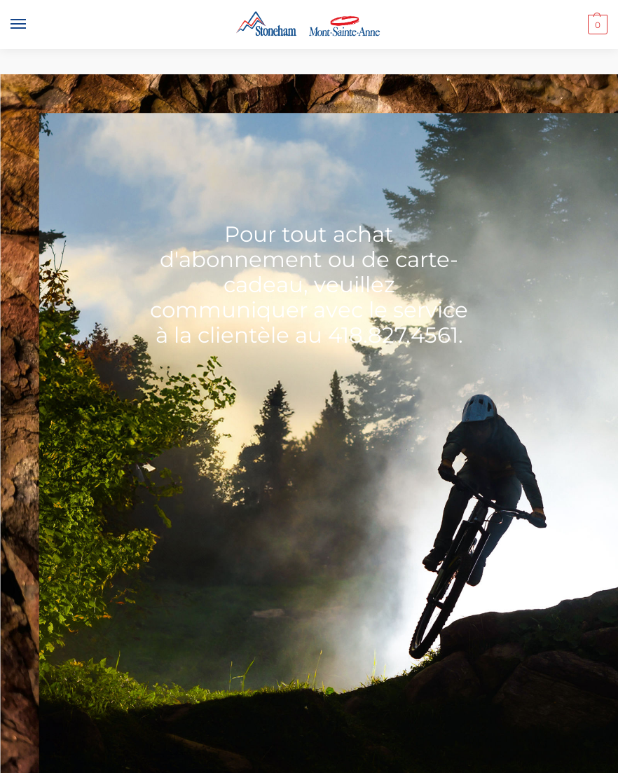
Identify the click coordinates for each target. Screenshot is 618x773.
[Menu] (32, 24)
